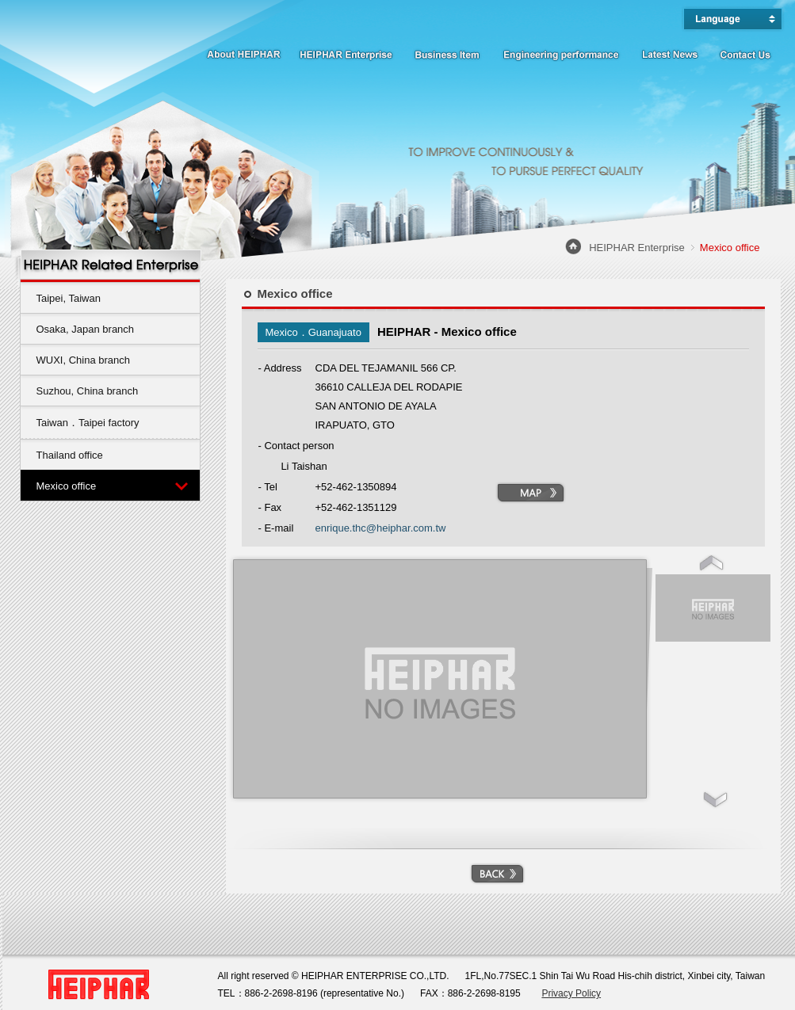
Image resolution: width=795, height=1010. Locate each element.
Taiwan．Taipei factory (88, 423)
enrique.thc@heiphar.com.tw (380, 528)
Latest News (669, 52)
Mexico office (66, 486)
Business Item (447, 52)
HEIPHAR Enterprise (346, 52)
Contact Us (745, 52)
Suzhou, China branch (87, 391)
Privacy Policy (571, 993)
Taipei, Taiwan (68, 298)
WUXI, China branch (83, 360)
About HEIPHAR (241, 52)
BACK (497, 874)
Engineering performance (560, 52)
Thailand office (69, 455)
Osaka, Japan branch (85, 329)
